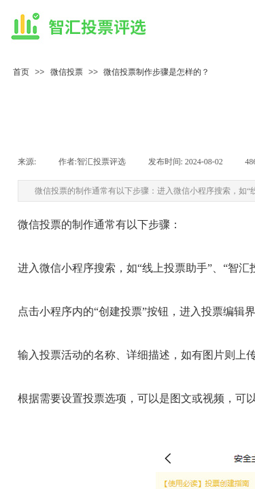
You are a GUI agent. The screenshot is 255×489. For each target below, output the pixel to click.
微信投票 (66, 72)
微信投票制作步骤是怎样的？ (156, 72)
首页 (21, 72)
